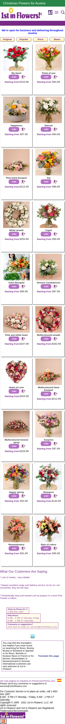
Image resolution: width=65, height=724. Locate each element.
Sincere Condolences (48, 282)
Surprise (48, 439)
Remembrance (16, 544)
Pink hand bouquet (16, 178)
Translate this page (48, 656)
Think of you (48, 73)
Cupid (48, 230)
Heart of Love (16, 387)
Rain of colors (48, 544)
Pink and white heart (16, 335)
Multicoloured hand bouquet (48, 388)
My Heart (16, 73)
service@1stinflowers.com (44, 627)
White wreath (16, 230)
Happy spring (16, 492)
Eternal (49, 125)
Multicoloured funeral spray (16, 441)
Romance (48, 492)
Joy (49, 178)
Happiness (16, 125)
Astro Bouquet (16, 282)
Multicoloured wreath (48, 335)
